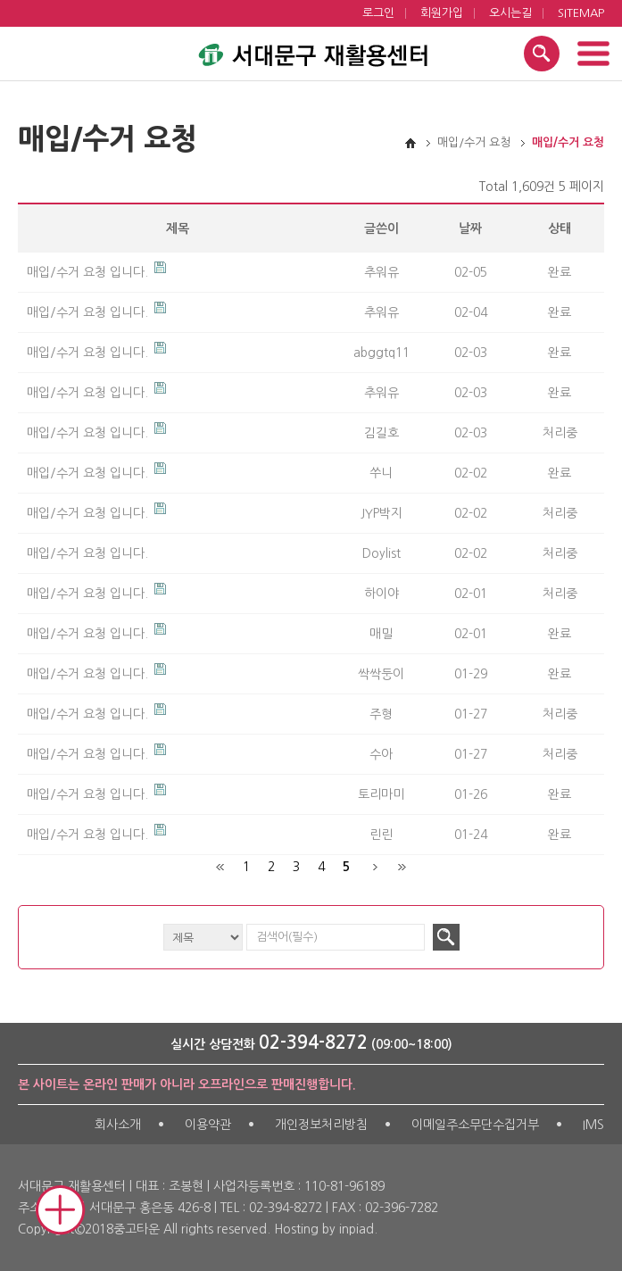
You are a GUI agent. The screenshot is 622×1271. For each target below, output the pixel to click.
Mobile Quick (61, 1210)
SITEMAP (581, 13)
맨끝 (401, 867)
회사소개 (118, 1124)
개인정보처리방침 (321, 1124)
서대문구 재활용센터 (311, 51)
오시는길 (510, 13)
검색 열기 (542, 53)
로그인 (378, 13)
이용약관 (208, 1124)
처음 (221, 867)
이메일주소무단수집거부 (475, 1124)
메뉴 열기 (593, 53)
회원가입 (441, 13)
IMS (593, 1124)
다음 (375, 867)
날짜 (470, 228)
